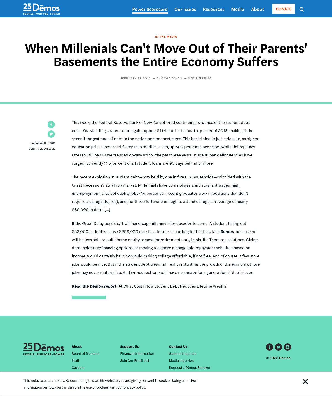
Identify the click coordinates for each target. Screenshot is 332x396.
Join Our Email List (134, 360)
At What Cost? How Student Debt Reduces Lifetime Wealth (172, 286)
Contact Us (178, 346)
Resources (213, 9)
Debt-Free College (42, 148)
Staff (75, 360)
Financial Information (137, 353)
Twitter (278, 347)
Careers (78, 367)
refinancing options (115, 247)
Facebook (269, 347)
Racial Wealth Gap (42, 143)
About (257, 9)
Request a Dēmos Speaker (190, 367)
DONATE (283, 9)
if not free (202, 256)
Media (237, 9)
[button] (51, 124)
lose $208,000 (124, 231)
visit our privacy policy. (128, 387)
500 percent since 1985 (197, 146)
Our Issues (185, 9)
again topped (144, 130)
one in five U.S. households (189, 177)
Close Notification (299, 384)
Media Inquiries (181, 360)
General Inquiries (182, 353)
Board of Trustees (85, 353)
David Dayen (171, 78)
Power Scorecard (150, 9)
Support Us (129, 346)
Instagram (287, 347)
